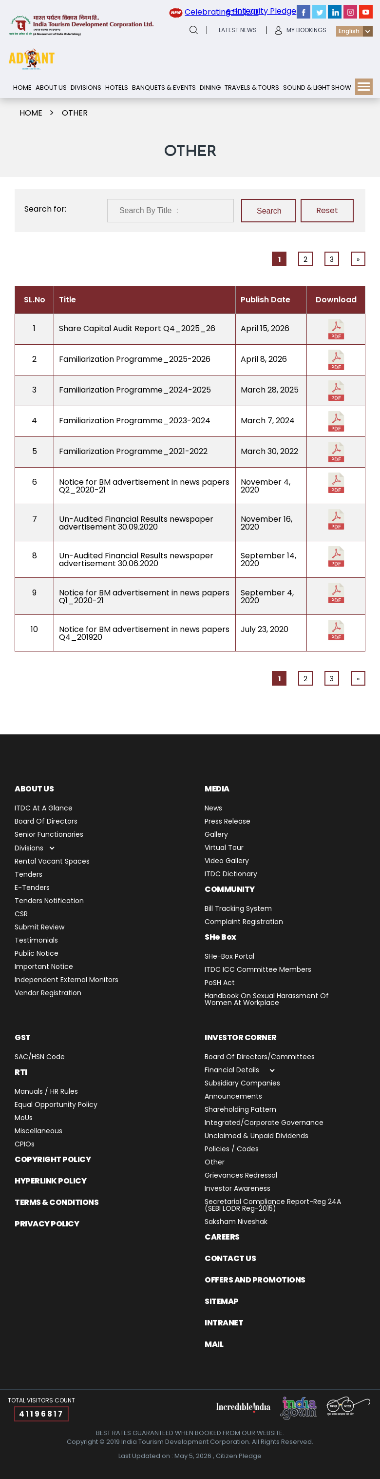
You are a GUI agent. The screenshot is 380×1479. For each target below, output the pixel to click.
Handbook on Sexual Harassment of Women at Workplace (267, 999)
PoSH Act (220, 983)
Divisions (86, 87)
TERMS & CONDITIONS (56, 1202)
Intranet (224, 1322)
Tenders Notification (49, 901)
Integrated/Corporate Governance (264, 1123)
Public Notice (36, 954)
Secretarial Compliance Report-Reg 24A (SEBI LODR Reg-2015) (273, 1205)
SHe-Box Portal (229, 957)
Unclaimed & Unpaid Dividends (256, 1136)
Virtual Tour (224, 848)
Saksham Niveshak (236, 1222)
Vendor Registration (48, 993)
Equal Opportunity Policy (56, 1105)
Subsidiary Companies (242, 1084)
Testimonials (36, 941)
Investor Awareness (237, 1189)
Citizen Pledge (239, 1455)
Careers (222, 1236)
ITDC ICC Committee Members (258, 970)
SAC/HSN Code (40, 1057)
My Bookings (306, 30)
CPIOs (25, 1145)
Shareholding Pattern (240, 1110)
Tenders (28, 875)
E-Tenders (32, 888)
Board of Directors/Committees (260, 1057)
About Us (51, 87)
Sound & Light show (317, 87)
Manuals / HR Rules (46, 1092)
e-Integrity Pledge (261, 11)
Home (22, 87)
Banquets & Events (164, 87)
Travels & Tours (252, 87)
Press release (227, 822)
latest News (238, 30)
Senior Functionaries (49, 835)
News (213, 809)
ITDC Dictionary (231, 874)
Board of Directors (46, 822)
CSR (21, 914)
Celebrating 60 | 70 (221, 12)
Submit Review (39, 928)
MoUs (24, 1118)
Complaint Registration (244, 922)
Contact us (230, 1258)
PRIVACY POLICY (47, 1223)
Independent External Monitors (66, 980)
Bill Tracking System (238, 909)
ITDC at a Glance (44, 809)
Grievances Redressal (241, 1176)
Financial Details (232, 1070)
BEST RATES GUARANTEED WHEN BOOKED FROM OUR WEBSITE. (190, 1433)
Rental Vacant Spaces (52, 862)
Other (75, 112)
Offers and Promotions (255, 1279)
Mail (214, 1344)
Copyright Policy (53, 1159)
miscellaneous (38, 1131)
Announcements (233, 1097)
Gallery (216, 835)
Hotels (116, 87)
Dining (210, 87)
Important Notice (44, 967)
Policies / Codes (232, 1149)
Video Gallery (227, 861)
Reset (327, 210)
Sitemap (222, 1301)
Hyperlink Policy (50, 1180)
